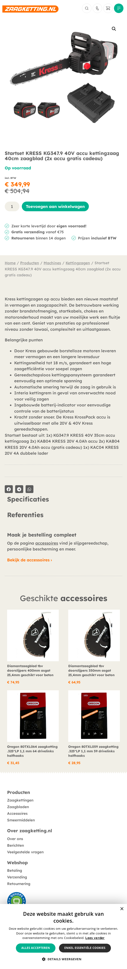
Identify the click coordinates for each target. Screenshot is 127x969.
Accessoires (17, 813)
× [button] (121, 909)
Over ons (15, 839)
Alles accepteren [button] (35, 948)
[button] (114, 29)
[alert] (63, 936)
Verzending (17, 877)
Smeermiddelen (21, 820)
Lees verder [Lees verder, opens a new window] (94, 938)
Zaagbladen (18, 807)
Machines (52, 262)
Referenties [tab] (25, 515)
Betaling (14, 870)
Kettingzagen (78, 262)
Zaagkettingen (20, 800)
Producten (29, 262)
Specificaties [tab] (28, 499)
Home (10, 262)
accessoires (46, 543)
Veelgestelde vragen (25, 852)
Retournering (18, 883)
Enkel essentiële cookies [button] (84, 948)
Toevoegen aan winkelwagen (55, 206)
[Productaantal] (12, 206)
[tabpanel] (63, 507)
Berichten (15, 845)
